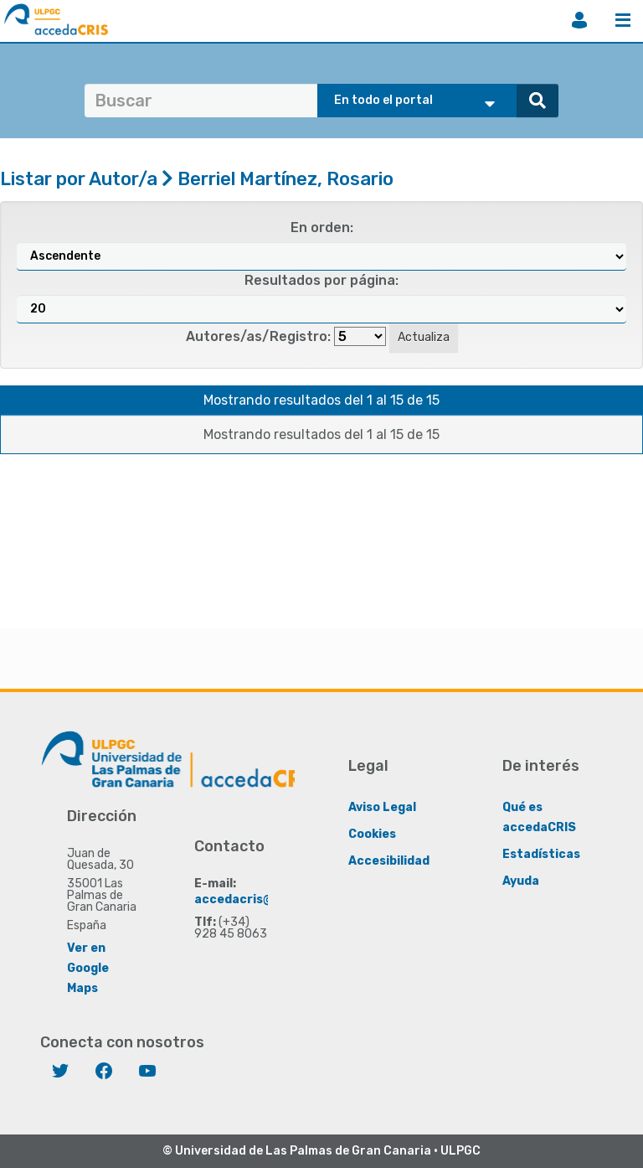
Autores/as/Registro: (258, 336)
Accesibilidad (389, 861)
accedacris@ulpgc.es (259, 899)
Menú (623, 20)
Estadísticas (541, 854)
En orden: (322, 227)
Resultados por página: (321, 280)
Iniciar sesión (579, 20)
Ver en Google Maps (88, 968)
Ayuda (520, 881)
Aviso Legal (382, 807)
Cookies (372, 834)
